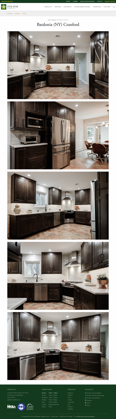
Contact (99, 1)
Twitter (88, 403)
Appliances (70, 393)
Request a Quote (110, 1)
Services (58, 6)
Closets (69, 397)
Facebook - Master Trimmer (93, 398)
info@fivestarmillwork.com (13, 400)
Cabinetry (70, 395)
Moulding (9, 13)
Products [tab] (48, 6)
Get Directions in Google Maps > (15, 395)
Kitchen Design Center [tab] (82, 6)
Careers (75, 1)
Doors (69, 404)
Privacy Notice (54, 416)
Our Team (107, 6)
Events (68, 1)
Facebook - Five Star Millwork (94, 393)
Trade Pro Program (7, 1)
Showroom (67, 6)
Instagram (89, 400)
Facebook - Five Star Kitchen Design (95, 395)
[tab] (114, 7)
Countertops (71, 402)
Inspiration (97, 6)
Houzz (88, 405)
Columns (70, 400)
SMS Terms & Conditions (66, 416)
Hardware (70, 407)
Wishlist (24, 13)
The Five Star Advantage (87, 1)
